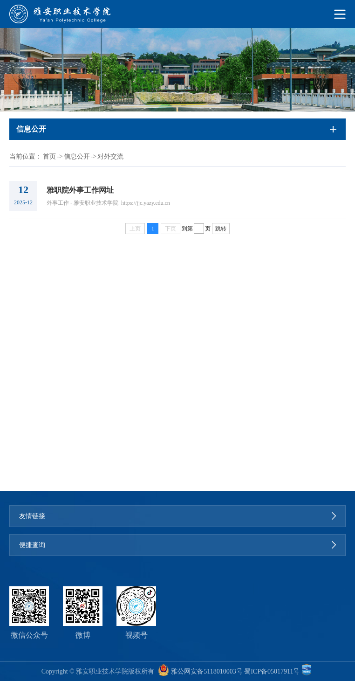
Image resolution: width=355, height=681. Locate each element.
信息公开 (77, 156)
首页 (49, 156)
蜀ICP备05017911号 (272, 671)
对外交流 (110, 156)
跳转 (220, 228)
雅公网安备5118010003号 (206, 671)
